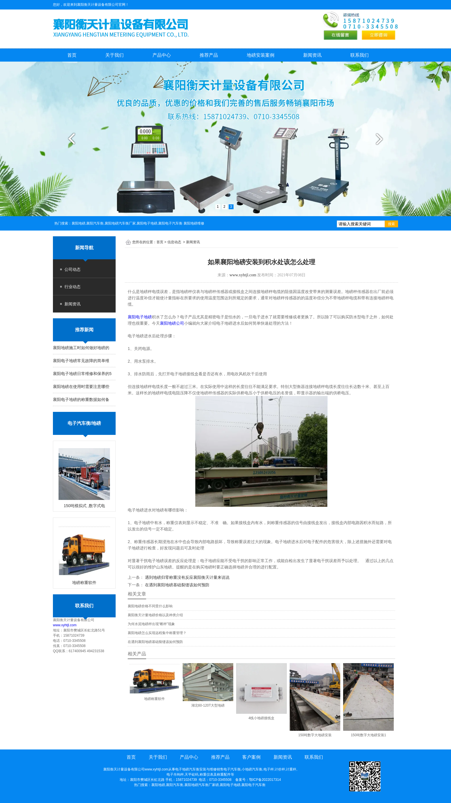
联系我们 (359, 55)
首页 (72, 55)
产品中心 (161, 55)
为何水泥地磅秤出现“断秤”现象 (151, 624)
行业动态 (72, 286)
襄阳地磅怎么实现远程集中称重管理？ (157, 633)
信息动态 (174, 242)
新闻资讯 (312, 55)
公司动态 (72, 269)
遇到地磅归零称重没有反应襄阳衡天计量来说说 (187, 577)
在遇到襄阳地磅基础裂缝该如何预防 (176, 585)
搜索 (391, 224)
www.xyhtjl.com (65, 625)
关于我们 (114, 55)
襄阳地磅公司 (172, 323)
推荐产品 (209, 55)
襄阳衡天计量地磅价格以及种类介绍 (155, 615)
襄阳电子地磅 (140, 317)
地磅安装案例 (260, 55)
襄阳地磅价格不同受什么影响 (150, 606)
